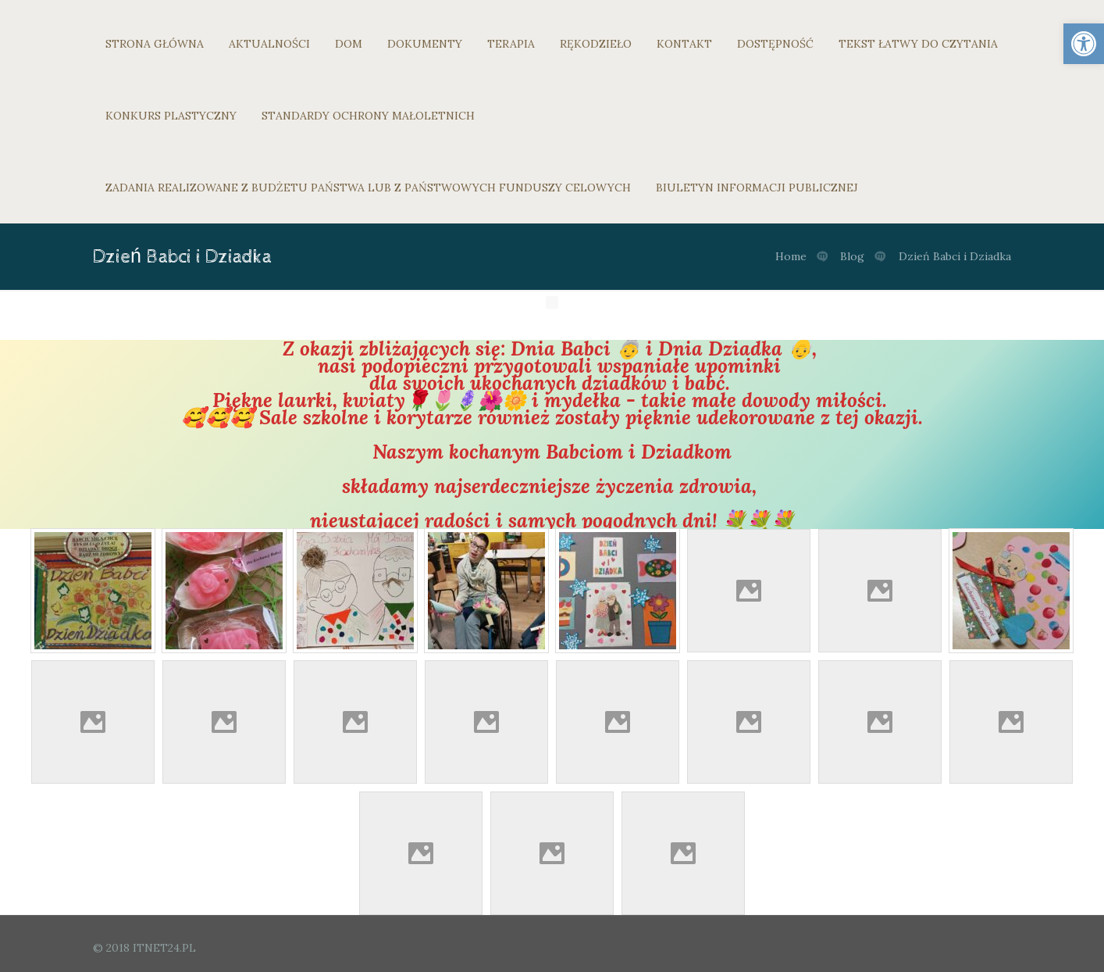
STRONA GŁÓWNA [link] (154, 44)
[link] (1083, 43)
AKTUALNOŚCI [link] (269, 44)
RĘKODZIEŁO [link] (596, 44)
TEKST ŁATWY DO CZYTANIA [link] (918, 44)
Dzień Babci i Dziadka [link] (955, 256)
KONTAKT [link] (684, 44)
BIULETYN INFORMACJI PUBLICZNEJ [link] (757, 187)
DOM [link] (348, 44)
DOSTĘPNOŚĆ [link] (775, 44)
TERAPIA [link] (511, 44)
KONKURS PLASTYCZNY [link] (171, 116)
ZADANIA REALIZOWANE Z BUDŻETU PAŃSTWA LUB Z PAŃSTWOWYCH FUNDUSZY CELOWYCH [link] (368, 187)
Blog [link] (852, 256)
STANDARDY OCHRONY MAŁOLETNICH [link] (368, 116)
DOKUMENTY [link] (424, 44)
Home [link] (791, 256)
